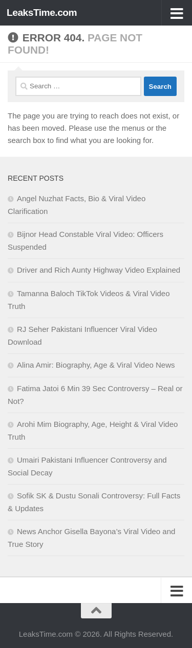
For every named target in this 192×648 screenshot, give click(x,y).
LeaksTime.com (42, 12)
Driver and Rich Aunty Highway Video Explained (98, 270)
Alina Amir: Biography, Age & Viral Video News (96, 365)
